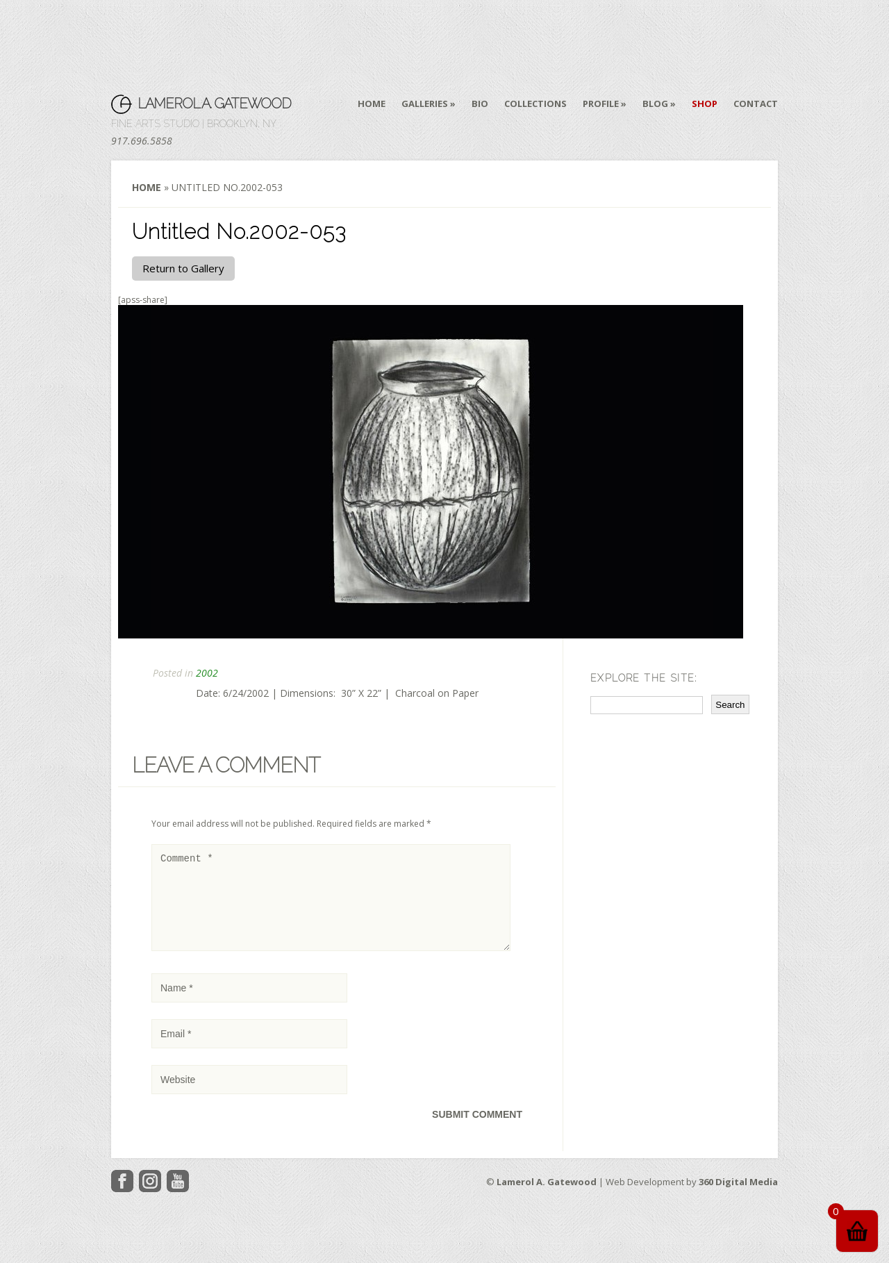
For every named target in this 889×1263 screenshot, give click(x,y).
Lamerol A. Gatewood (214, 103)
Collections (535, 104)
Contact (755, 104)
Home (371, 104)
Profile (601, 104)
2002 (207, 672)
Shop (704, 104)
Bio (480, 104)
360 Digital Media (738, 1198)
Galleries (424, 104)
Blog (655, 104)
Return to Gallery (183, 268)
